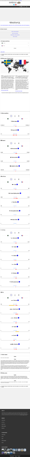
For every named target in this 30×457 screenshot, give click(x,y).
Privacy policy (12, 456)
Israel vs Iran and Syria (15, 33)
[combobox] (15, 43)
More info (21, 0)
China (2, 438)
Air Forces (3, 422)
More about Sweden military (4, 90)
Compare (15, 48)
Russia (3, 436)
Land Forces (3, 420)
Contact (19, 456)
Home (16, 456)
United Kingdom (4, 440)
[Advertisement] (15, 15)
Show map (15, 69)
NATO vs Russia (15, 36)
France (3, 442)
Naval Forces (3, 424)
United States (3, 434)
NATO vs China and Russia (15, 31)
